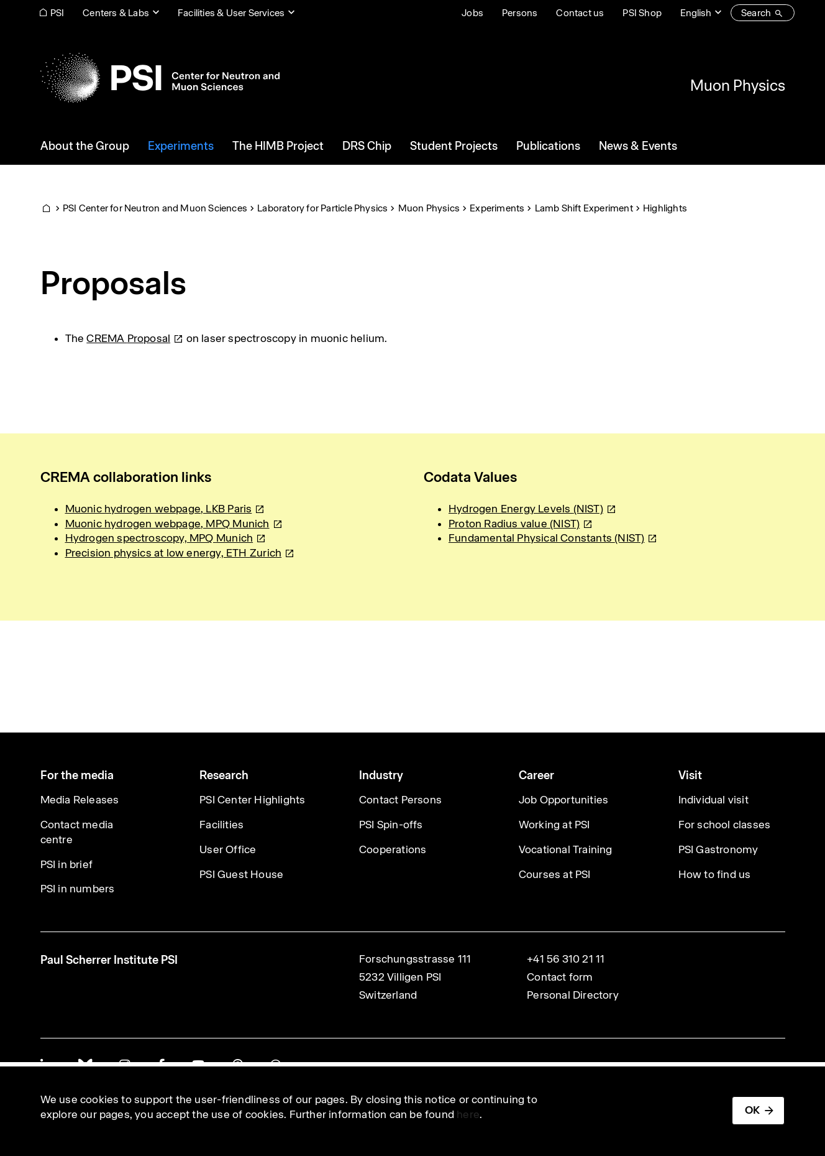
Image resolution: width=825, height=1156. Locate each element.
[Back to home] (160, 78)
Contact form (560, 977)
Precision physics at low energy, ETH (180, 553)
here (468, 1114)
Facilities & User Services (231, 12)
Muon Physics (737, 85)
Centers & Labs (116, 12)
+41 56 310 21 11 (565, 959)
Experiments (497, 208)
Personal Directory (573, 995)
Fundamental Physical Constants (553, 538)
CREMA (134, 338)
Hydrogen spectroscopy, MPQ (166, 538)
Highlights (665, 208)
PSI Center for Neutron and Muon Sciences (155, 208)
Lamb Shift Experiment (584, 208)
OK (752, 1110)
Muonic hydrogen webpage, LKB (165, 508)
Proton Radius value (521, 523)
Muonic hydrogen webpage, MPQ (174, 523)
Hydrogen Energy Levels (532, 508)
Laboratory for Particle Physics (322, 208)
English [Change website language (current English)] (695, 12)
